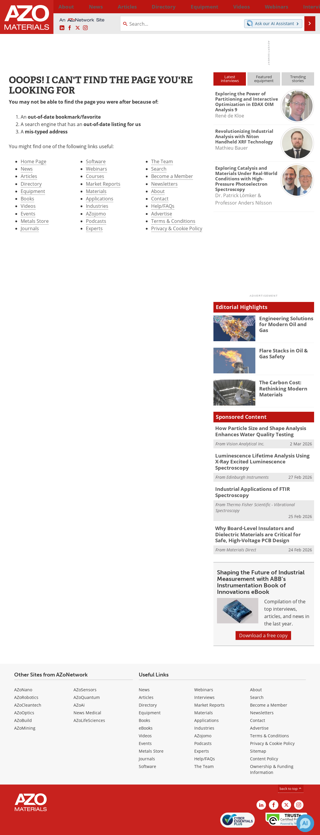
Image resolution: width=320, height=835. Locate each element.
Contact (160, 198)
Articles (29, 176)
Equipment (33, 191)
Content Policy (264, 741)
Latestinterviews (230, 78)
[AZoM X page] (77, 28)
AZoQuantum (87, 679)
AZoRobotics (26, 679)
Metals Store (35, 221)
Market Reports (103, 184)
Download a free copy (263, 618)
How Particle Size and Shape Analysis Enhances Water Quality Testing (256, 430)
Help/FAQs (162, 206)
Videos (28, 206)
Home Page (33, 161)
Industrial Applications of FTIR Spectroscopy (264, 480)
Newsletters (164, 184)
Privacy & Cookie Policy (176, 228)
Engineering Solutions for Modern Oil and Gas (285, 320)
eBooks (146, 710)
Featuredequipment (264, 78)
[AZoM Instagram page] (85, 28)
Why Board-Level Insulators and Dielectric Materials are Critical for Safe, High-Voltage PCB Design (263, 518)
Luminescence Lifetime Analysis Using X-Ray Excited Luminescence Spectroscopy (264, 456)
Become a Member (172, 176)
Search (158, 169)
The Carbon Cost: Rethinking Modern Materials (280, 387)
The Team (162, 161)
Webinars (96, 169)
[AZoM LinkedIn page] (62, 28)
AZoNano (23, 672)
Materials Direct (241, 532)
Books (27, 198)
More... (306, 6)
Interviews (204, 679)
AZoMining (24, 710)
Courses (95, 176)
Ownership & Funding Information (271, 751)
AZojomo (96, 213)
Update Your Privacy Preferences (50, 827)
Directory (144, 6)
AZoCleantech (27, 687)
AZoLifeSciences (89, 702)
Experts (94, 228)
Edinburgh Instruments (247, 468)
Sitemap (258, 733)
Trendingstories (298, 78)
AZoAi (79, 687)
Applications (99, 198)
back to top (291, 770)
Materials (96, 191)
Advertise (161, 213)
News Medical (87, 695)
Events (28, 213)
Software (96, 161)
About (158, 191)
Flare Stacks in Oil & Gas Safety (286, 353)
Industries (97, 206)
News (27, 169)
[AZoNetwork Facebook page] (69, 28)
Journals (30, 228)
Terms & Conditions (173, 221)
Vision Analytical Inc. (245, 442)
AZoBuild (23, 702)
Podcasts (96, 221)
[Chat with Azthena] (305, 823)
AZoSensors (85, 672)
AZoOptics (24, 695)
